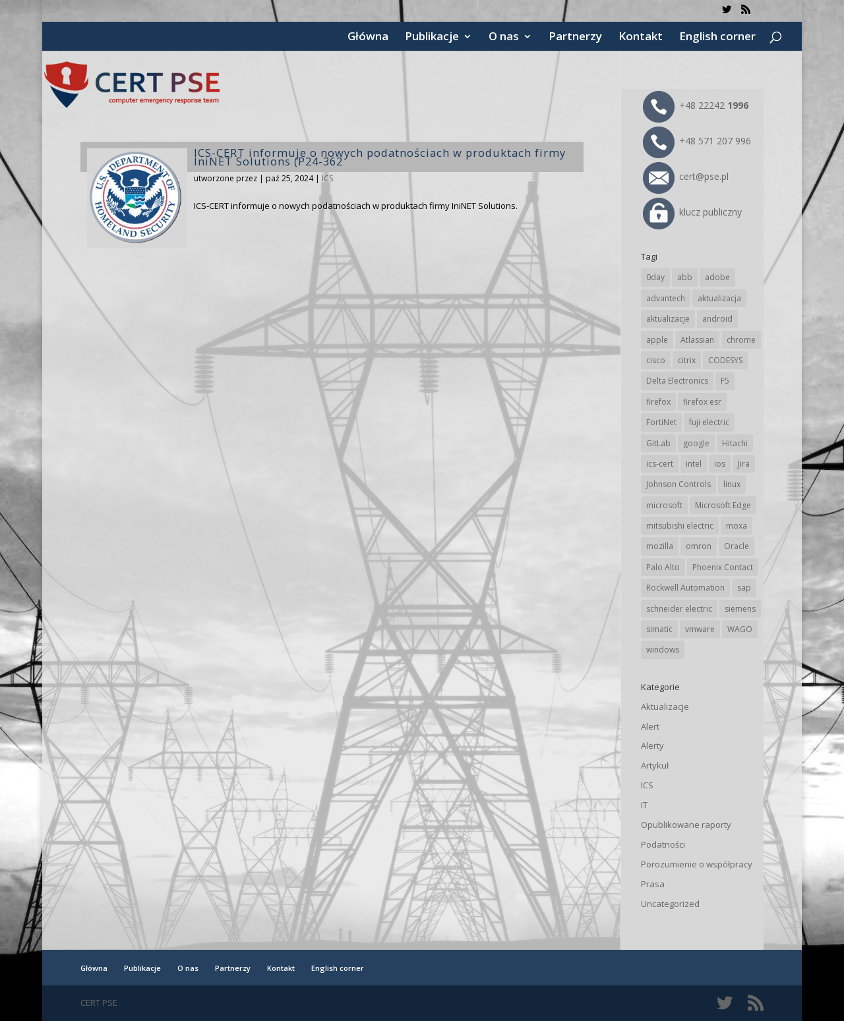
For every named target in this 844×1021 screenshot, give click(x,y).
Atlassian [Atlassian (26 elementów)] (697, 339)
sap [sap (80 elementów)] (744, 587)
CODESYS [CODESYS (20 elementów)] (725, 360)
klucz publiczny (692, 212)
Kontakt (640, 38)
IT (644, 805)
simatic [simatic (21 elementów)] (659, 629)
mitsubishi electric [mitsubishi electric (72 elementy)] (679, 525)
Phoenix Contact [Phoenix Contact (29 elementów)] (722, 567)
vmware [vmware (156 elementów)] (700, 629)
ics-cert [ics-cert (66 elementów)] (659, 463)
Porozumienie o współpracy (696, 864)
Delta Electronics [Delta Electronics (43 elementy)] (677, 380)
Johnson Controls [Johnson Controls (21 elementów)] (678, 484)
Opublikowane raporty (686, 825)
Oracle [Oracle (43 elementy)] (736, 546)
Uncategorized (670, 904)
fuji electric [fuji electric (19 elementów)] (709, 422)
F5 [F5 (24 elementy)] (725, 380)
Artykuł (655, 765)
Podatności (663, 844)
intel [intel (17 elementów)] (694, 463)
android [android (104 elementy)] (717, 318)
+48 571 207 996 (697, 140)
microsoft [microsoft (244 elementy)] (664, 505)
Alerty (652, 745)
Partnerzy (575, 38)
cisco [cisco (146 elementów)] (655, 360)
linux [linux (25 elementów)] (731, 484)
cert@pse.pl (686, 176)
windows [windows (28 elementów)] (662, 649)
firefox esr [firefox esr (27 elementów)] (702, 401)
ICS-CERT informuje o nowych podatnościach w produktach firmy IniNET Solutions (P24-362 (380, 157)
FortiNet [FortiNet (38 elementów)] (661, 422)
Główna (367, 38)
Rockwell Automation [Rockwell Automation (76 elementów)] (685, 587)
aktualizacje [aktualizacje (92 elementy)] (668, 318)
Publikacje (432, 38)
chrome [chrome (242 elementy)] (741, 339)
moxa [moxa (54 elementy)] (736, 525)
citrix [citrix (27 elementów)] (687, 360)
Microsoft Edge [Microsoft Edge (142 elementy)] (723, 505)
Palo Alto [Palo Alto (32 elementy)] (663, 567)
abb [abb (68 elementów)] (684, 277)
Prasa (653, 884)
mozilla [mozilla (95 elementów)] (659, 546)
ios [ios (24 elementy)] (719, 463)
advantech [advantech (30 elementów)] (665, 298)
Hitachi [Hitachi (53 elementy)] (735, 443)
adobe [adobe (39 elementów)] (717, 277)
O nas (504, 38)
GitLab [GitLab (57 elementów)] (658, 443)
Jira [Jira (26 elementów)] (744, 463)
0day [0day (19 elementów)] (655, 277)
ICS (327, 178)
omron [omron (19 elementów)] (698, 546)
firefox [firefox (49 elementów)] (658, 401)
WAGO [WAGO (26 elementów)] (739, 629)
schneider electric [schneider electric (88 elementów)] (679, 608)
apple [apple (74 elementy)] (657, 339)
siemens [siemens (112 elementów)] (740, 608)
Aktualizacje (665, 707)
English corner (717, 38)
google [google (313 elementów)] (696, 443)
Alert (650, 726)
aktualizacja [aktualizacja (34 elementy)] (719, 298)
